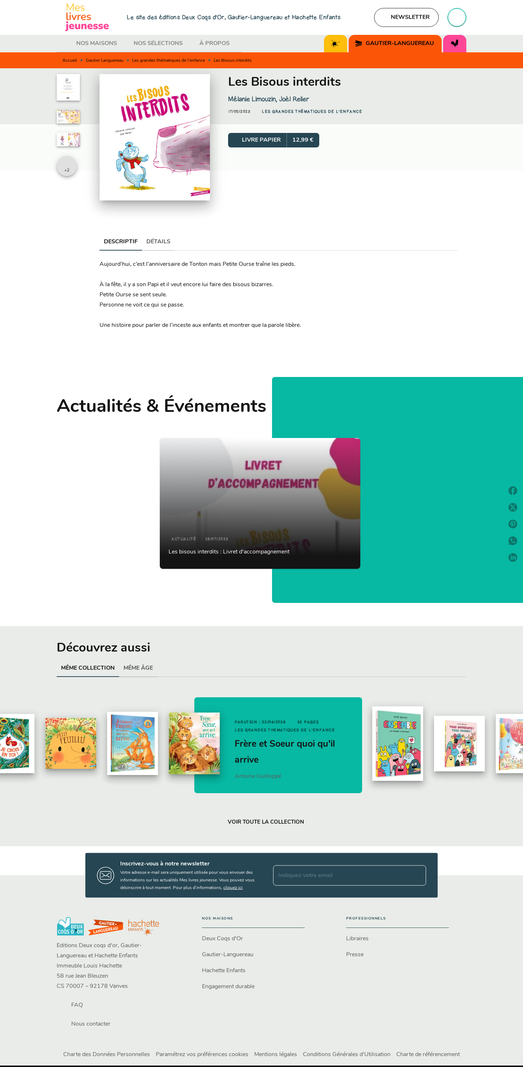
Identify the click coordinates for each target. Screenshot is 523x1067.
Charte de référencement (428, 1055)
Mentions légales (275, 1055)
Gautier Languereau (104, 60)
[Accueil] (87, 17)
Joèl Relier (294, 99)
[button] (406, 17)
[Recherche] (457, 17)
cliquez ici (233, 888)
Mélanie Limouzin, (253, 99)
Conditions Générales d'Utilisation (346, 1055)
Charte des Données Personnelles (106, 1055)
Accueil (69, 60)
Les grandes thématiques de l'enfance (168, 60)
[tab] (64, 43)
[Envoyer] (417, 875)
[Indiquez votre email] (340, 875)
